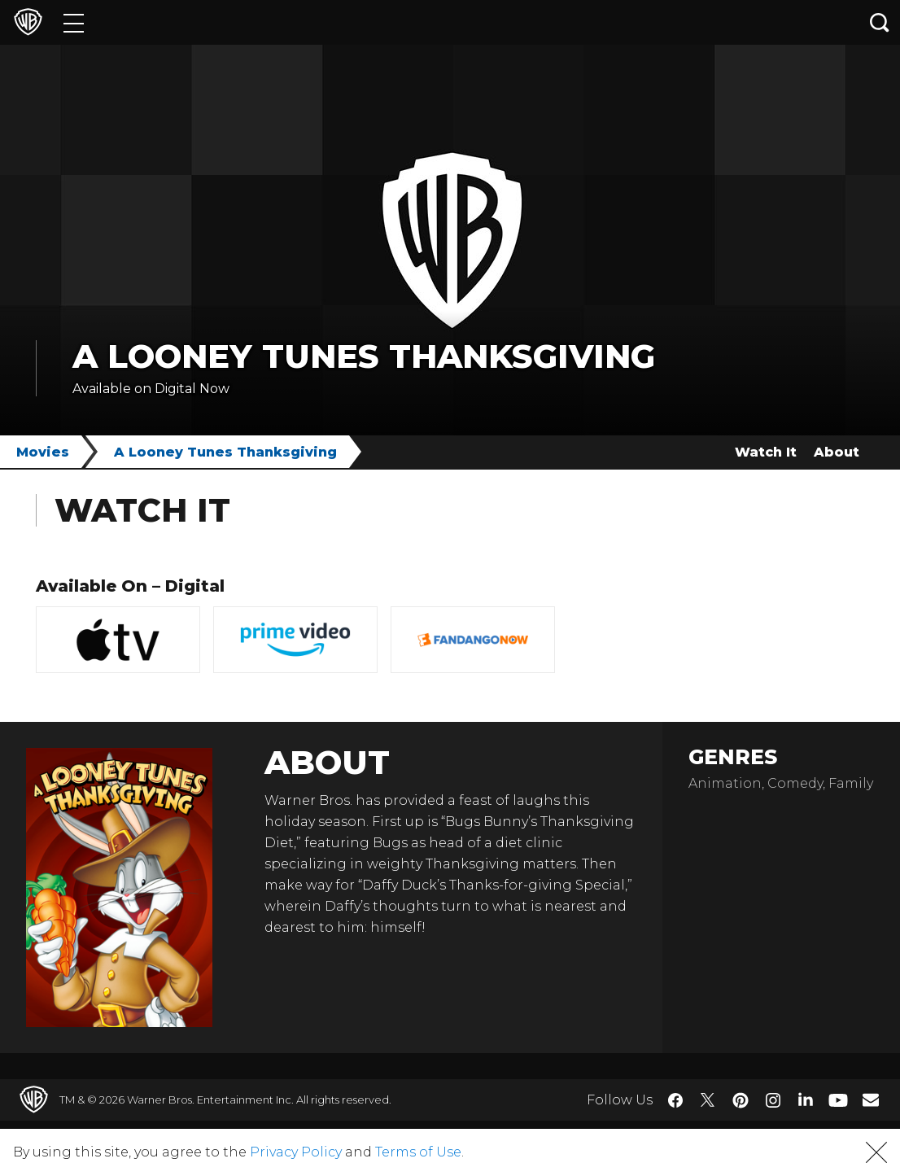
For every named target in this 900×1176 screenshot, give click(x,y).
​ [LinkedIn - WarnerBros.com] (805, 1099)
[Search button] (879, 22)
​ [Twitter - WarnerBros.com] (708, 1100)
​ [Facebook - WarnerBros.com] (675, 1100)
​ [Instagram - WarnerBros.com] (773, 1100)
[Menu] (73, 22)
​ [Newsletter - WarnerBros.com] (870, 1099)
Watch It (766, 452)
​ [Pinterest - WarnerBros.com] (740, 1100)
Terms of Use (418, 1152)
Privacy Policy (296, 1152)
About (836, 452)
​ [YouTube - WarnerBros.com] (838, 1100)
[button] (876, 1152)
